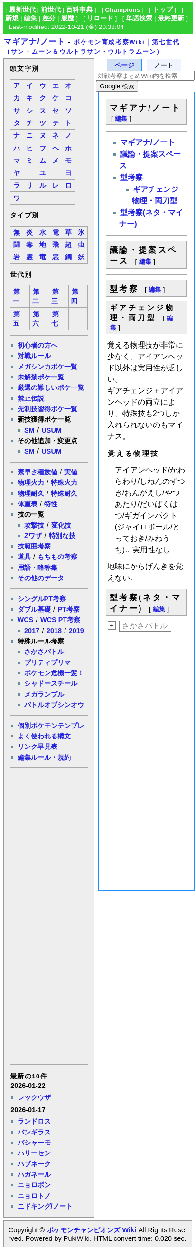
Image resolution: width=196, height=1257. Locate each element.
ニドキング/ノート (45, 1206)
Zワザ (33, 535)
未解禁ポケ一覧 (41, 377)
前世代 (51, 9)
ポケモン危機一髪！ (54, 673)
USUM (51, 430)
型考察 (131, 177)
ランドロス (34, 1121)
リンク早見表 (37, 746)
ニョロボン (34, 1185)
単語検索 (139, 18)
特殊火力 (64, 482)
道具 (24, 556)
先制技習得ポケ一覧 (47, 409)
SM (29, 430)
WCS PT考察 (60, 620)
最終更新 (171, 18)
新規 (12, 18)
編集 (30, 18)
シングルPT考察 (42, 599)
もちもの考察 (57, 556)
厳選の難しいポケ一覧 (51, 387)
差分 (49, 18)
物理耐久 (31, 493)
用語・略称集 (37, 567)
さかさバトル (44, 651)
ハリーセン (34, 1153)
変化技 (61, 525)
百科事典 (79, 9)
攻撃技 (34, 525)
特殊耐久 (64, 493)
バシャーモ (34, 1142)
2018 (54, 630)
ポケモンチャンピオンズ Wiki (91, 1230)
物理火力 (31, 482)
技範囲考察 (34, 546)
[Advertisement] (48, 915)
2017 (31, 630)
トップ (163, 9)
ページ (124, 65)
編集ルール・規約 (44, 757)
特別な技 (62, 535)
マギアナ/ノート (34, 42)
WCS (26, 620)
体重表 (27, 504)
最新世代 (22, 9)
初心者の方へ (37, 345)
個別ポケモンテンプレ (51, 725)
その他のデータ (41, 578)
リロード (100, 18)
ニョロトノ (34, 1196)
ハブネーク (34, 1164)
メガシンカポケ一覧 (47, 366)
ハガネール (34, 1174)
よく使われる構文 (44, 736)
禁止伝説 (31, 398)
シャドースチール (50, 683)
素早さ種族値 (37, 472)
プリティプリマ (47, 662)
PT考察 (68, 609)
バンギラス (34, 1132)
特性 (50, 504)
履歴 (67, 18)
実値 (70, 472)
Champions (122, 9)
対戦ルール (34, 355)
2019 (76, 630)
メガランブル (44, 694)
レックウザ (34, 1097)
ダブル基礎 (34, 609)
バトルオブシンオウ (54, 705)
